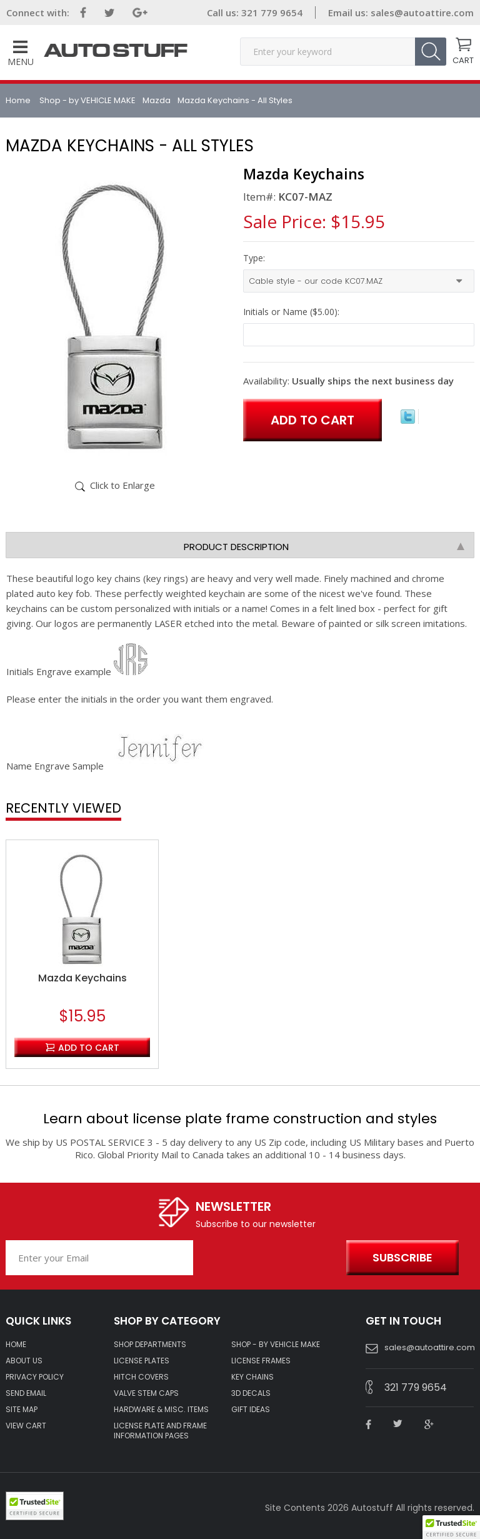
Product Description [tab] (324, 546)
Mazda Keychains (82, 978)
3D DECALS (251, 1393)
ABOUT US (24, 1361)
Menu (21, 54)
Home (19, 100)
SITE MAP (22, 1410)
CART (463, 59)
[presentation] (266, 1258)
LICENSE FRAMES (261, 1361)
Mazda (156, 100)
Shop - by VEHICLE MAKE (87, 100)
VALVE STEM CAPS (146, 1393)
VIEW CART (26, 1426)
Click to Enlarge (122, 485)
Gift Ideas (250, 1410)
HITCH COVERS (141, 1377)
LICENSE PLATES (141, 1361)
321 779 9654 (270, 12)
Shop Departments (150, 1345)
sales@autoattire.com (422, 12)
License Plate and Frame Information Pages (160, 1431)
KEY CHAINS (252, 1377)
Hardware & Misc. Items (161, 1410)
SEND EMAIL (26, 1393)
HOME (16, 1345)
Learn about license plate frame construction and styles (240, 1118)
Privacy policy (35, 1377)
